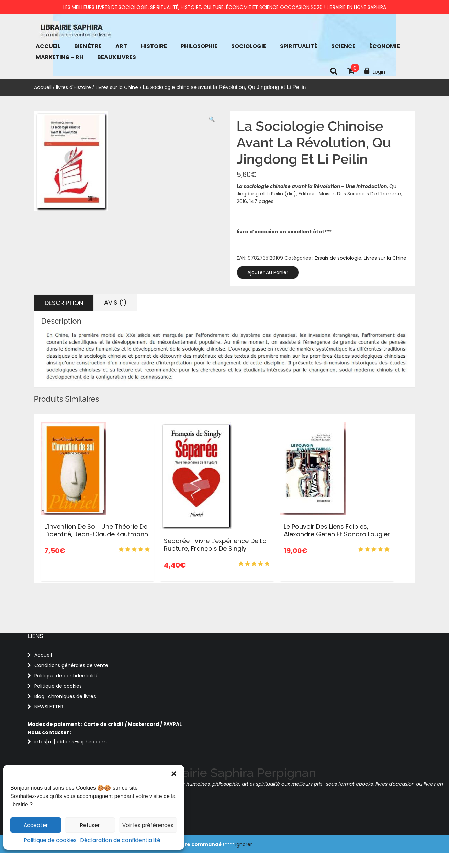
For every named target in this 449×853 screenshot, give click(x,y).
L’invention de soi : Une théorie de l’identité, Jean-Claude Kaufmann (96, 530)
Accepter (36, 825)
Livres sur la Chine (117, 87)
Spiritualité (298, 46)
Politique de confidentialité (66, 675)
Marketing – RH (59, 57)
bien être (88, 46)
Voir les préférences (147, 825)
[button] (173, 773)
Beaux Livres (116, 57)
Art (121, 46)
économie (384, 46)
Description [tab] (64, 303)
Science (343, 46)
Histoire (154, 46)
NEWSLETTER (48, 706)
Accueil (48, 46)
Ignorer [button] (243, 844)
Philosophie (199, 46)
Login (374, 71)
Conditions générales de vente (71, 665)
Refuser (90, 825)
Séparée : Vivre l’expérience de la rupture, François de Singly (215, 545)
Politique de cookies (50, 840)
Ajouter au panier (267, 272)
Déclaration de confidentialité (120, 840)
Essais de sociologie (338, 258)
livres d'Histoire (73, 87)
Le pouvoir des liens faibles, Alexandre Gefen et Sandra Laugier (337, 530)
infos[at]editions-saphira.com (70, 741)
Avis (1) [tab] (115, 302)
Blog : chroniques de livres (65, 696)
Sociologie (248, 46)
